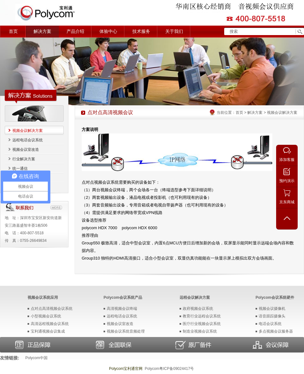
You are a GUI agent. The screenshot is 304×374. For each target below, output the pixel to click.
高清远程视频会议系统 (50, 324)
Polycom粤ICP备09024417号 (169, 368)
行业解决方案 (23, 159)
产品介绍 (75, 31)
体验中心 (108, 31)
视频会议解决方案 (27, 130)
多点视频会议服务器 (276, 331)
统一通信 (20, 168)
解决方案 (42, 31)
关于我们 (174, 31)
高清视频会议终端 (122, 308)
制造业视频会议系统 (200, 331)
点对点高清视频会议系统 (52, 308)
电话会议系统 (270, 324)
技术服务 (141, 31)
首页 (13, 31)
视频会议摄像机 (272, 308)
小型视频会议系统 (46, 316)
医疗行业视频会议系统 (202, 324)
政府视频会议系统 (198, 308)
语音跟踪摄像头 (272, 316)
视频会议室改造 (25, 149)
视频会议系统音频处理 (126, 331)
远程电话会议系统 (27, 140)
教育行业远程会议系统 (202, 316)
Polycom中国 (36, 358)
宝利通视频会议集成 (48, 331)
